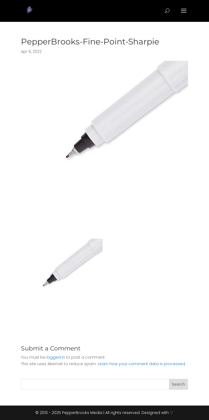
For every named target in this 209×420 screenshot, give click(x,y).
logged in (56, 357)
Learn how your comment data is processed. (142, 364)
